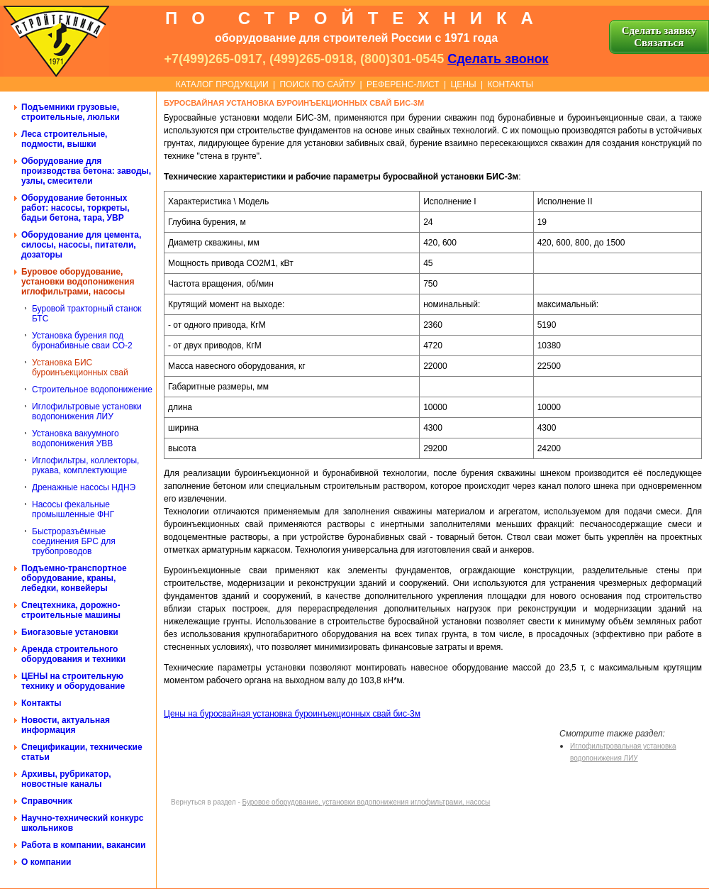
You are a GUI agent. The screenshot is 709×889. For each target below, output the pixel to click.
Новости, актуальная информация (65, 725)
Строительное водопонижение (92, 389)
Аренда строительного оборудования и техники (73, 654)
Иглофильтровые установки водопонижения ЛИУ (87, 411)
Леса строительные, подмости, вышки (64, 139)
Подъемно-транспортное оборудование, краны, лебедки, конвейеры (74, 578)
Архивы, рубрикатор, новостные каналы (66, 779)
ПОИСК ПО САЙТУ (317, 84)
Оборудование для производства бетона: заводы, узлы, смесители (86, 171)
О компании (46, 862)
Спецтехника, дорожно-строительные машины (71, 610)
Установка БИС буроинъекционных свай (80, 367)
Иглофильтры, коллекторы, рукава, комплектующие (85, 465)
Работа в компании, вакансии (83, 845)
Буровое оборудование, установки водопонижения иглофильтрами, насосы (77, 282)
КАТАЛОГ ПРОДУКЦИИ (222, 84)
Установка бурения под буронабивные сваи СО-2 (82, 340)
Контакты (41, 703)
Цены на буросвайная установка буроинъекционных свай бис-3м (292, 714)
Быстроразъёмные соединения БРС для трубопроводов (74, 541)
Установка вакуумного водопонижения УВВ (75, 438)
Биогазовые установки (69, 632)
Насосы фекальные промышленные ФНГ (73, 509)
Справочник (46, 801)
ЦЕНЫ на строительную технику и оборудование (73, 681)
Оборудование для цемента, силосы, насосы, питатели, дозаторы (81, 245)
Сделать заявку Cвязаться (659, 36)
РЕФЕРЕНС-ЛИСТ (403, 84)
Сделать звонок (497, 59)
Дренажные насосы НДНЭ (83, 487)
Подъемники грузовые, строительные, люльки (70, 112)
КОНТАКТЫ (510, 84)
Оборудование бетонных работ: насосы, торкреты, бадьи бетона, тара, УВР (75, 208)
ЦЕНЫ (463, 84)
